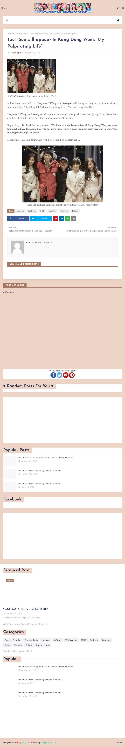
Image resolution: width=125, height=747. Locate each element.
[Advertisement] (62, 420)
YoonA (39, 645)
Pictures (20, 211)
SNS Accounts (71, 640)
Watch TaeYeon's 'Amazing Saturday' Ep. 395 (40, 471)
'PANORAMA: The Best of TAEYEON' (25, 609)
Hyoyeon (45, 640)
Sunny (7, 645)
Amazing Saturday (13, 640)
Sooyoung (106, 640)
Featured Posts (31, 640)
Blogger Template (48, 742)
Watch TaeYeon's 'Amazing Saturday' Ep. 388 (40, 484)
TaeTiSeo (52, 211)
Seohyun (32, 211)
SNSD (42, 211)
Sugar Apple (17, 52)
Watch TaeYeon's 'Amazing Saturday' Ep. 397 (39, 693)
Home (10, 34)
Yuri (48, 645)
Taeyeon (64, 211)
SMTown (57, 640)
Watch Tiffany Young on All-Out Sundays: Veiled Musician (45, 458)
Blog (24, 742)
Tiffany (18, 34)
